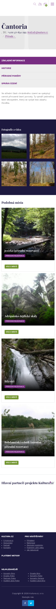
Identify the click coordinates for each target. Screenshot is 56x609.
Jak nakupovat (33, 550)
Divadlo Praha (8, 576)
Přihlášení (30, 541)
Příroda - (10, 36)
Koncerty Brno (9, 573)
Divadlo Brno (35, 573)
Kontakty (7, 548)
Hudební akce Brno (37, 581)
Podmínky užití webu (35, 548)
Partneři (6, 545)
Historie (6, 68)
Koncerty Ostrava (37, 578)
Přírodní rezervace (15, 256)
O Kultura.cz (8, 541)
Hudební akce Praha (11, 581)
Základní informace (13, 60)
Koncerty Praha (36, 576)
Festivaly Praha (9, 578)
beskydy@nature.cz (37, 32)
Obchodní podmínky (35, 545)
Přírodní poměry (11, 76)
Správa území (9, 83)
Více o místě (11, 267)
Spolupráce (7, 543)
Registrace (31, 543)
